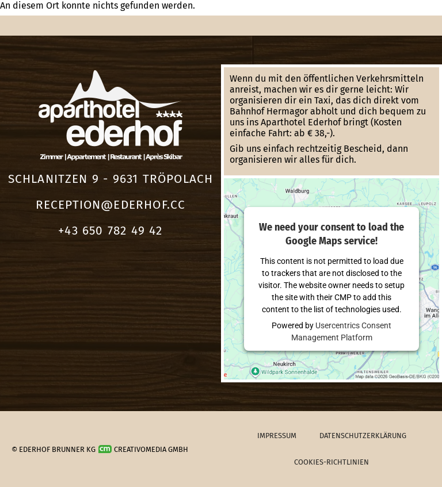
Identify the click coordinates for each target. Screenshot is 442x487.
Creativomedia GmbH (143, 449)
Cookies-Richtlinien (331, 462)
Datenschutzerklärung (362, 435)
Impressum (276, 435)
